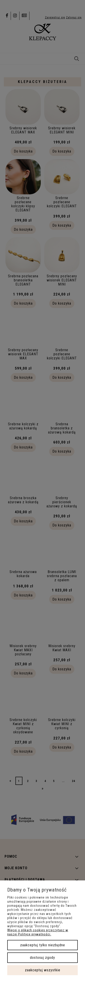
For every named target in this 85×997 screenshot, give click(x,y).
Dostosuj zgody (42, 957)
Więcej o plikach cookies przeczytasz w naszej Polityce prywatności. (37, 932)
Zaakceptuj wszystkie (42, 970)
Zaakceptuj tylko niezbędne (42, 945)
